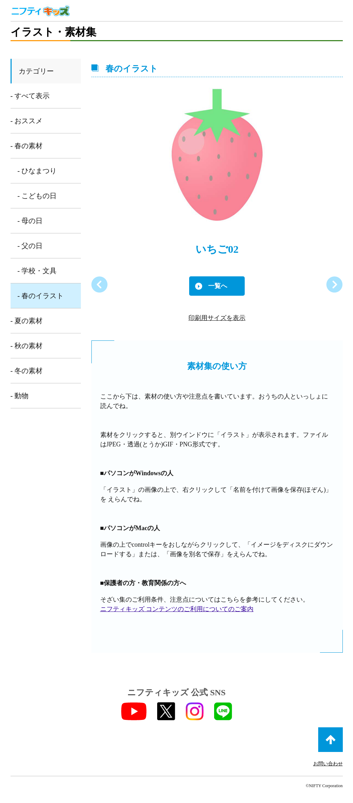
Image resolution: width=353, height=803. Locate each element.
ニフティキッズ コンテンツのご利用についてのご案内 (177, 609)
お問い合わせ (328, 763)
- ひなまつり (37, 171)
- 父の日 (30, 246)
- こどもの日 (37, 196)
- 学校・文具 (37, 271)
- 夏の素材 (27, 321)
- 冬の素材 (27, 371)
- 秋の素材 (27, 346)
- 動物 (20, 396)
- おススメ (27, 121)
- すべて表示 (30, 96)
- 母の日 (30, 221)
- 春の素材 (27, 146)
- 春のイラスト (41, 296)
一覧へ (217, 285)
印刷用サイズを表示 (216, 317)
